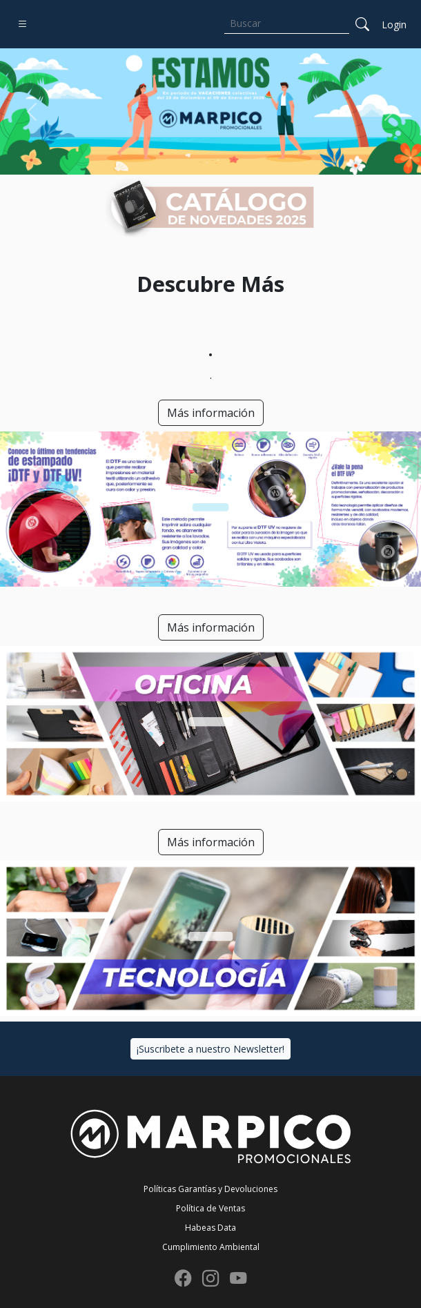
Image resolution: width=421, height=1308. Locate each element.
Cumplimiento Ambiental (211, 1247)
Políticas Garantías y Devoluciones (210, 1189)
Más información (211, 412)
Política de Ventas (210, 1208)
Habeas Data (210, 1227)
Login (394, 24)
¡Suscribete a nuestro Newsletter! (210, 1048)
